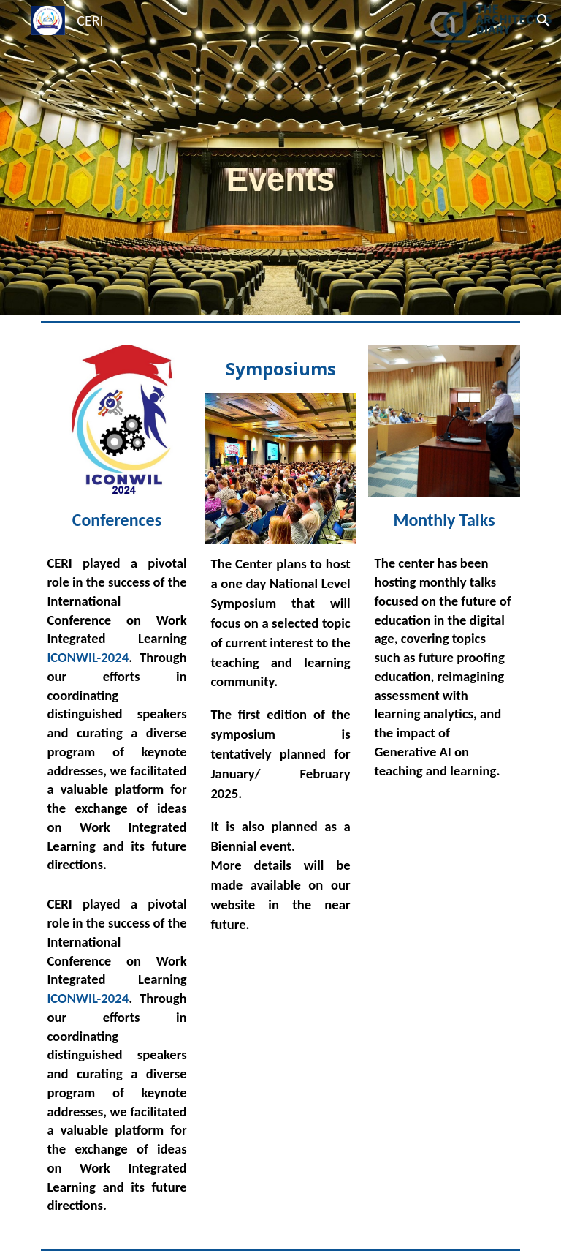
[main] (280, 157)
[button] (543, 20)
